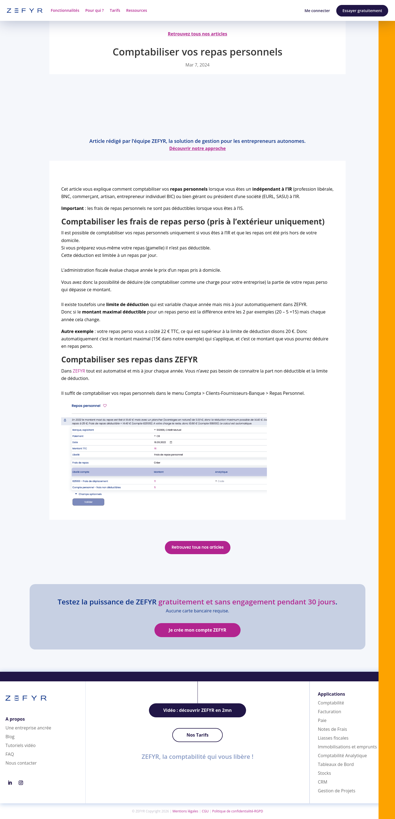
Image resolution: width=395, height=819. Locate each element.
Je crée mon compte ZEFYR (197, 630)
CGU (205, 811)
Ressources (136, 10)
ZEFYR (79, 371)
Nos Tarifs (197, 735)
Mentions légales (185, 811)
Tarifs (115, 10)
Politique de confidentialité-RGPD (237, 811)
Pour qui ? (94, 10)
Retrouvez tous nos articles (198, 547)
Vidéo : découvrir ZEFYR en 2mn (197, 710)
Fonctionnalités (65, 10)
